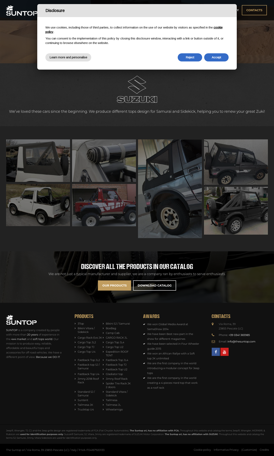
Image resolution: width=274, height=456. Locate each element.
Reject (190, 57)
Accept (216, 57)
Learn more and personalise (68, 57)
